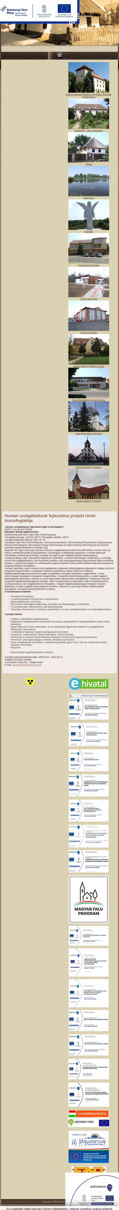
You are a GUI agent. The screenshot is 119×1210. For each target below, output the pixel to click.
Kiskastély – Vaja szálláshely (88, 130)
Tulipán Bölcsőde (88, 299)
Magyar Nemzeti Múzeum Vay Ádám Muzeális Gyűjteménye (88, 95)
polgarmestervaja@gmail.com (27, 665)
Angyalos (88, 231)
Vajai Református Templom (88, 433)
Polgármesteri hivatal (88, 265)
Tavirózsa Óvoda (88, 332)
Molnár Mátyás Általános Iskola (88, 366)
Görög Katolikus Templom (88, 501)
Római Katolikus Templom (89, 467)
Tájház (88, 164)
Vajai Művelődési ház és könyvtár (88, 400)
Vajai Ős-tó (88, 198)
